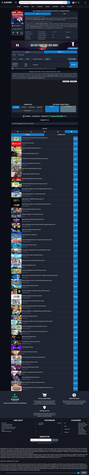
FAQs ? (3, 430)
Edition (27, 59)
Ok (78, 472)
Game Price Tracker (82, 424)
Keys (47, 59)
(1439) (56, 116)
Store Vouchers (81, 423)
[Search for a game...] (44, 2)
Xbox (65, 426)
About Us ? (4, 423)
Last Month (39, 107)
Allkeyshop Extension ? (7, 431)
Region (21, 59)
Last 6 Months (32, 107)
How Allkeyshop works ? (7, 424)
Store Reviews (81, 430)
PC (65, 423)
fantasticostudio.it (42, 33)
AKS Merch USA (81, 432)
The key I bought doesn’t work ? (9, 427)
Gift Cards (80, 427)
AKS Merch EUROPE (82, 434)
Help (84, 472)
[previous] (12, 23)
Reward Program (82, 425)
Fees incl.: (72, 59)
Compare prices (51, 68)
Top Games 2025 (82, 431)
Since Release (16, 107)
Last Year (24, 107)
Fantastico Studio (42, 35)
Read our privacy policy (71, 472)
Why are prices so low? (7, 425)
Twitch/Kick (41, 423)
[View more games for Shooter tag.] (68, 37)
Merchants (40, 424)
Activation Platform (38, 59)
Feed (64, 13)
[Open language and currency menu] (76, 2)
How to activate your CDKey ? (8, 428)
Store (14, 59)
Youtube (59, 423)
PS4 (66, 32)
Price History (21, 54)
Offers (14, 54)
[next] (22, 23)
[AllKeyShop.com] (7, 2)
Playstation (67, 429)
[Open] (16, 2)
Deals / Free (81, 428)
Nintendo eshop (41, 39)
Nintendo (66, 432)
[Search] (68, 2)
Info (38, 13)
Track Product (27, 110)
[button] (85, 2)
